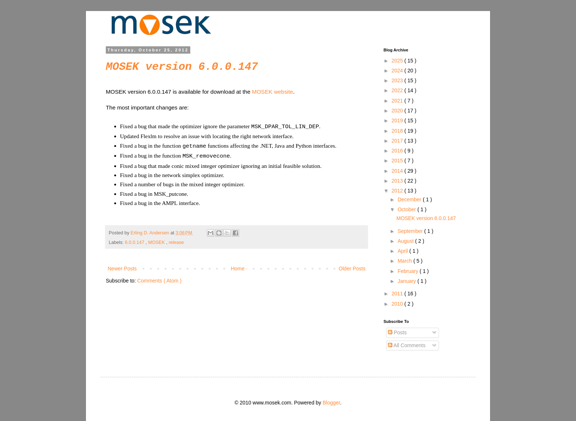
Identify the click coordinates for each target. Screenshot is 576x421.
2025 (398, 61)
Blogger (331, 403)
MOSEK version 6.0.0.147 (182, 67)
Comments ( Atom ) (159, 278)
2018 (398, 131)
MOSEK (157, 240)
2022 (398, 90)
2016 (398, 151)
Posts (397, 332)
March (405, 261)
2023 (398, 80)
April (403, 251)
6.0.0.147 (135, 240)
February (408, 271)
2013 (398, 181)
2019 (398, 120)
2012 (398, 191)
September (410, 231)
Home (237, 266)
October (407, 209)
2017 (398, 141)
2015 (398, 160)
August (406, 241)
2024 (398, 70)
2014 (398, 171)
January (407, 281)
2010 (398, 304)
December (409, 199)
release (176, 240)
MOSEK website (272, 92)
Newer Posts (122, 266)
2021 (398, 101)
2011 (398, 293)
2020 (398, 111)
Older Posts (352, 266)
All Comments (406, 345)
